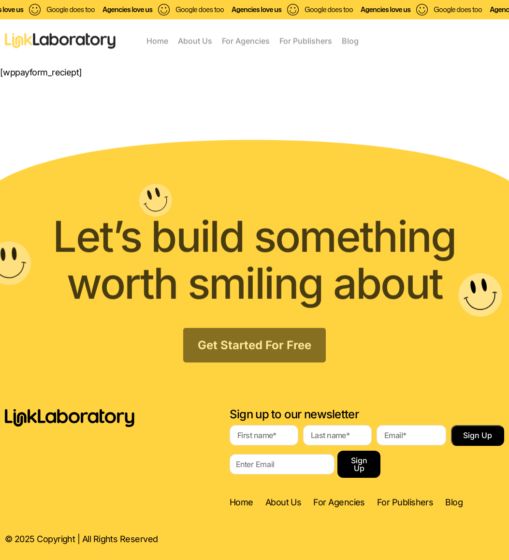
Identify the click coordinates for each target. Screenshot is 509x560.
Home (157, 39)
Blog (350, 39)
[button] (419, 35)
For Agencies (246, 39)
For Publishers (305, 39)
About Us (195, 39)
